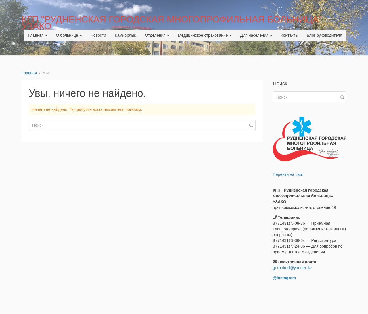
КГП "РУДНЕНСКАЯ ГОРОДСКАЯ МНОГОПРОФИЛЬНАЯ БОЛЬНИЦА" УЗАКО (172, 22)
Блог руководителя (324, 35)
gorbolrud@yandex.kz (292, 267)
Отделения (157, 35)
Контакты (289, 35)
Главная (37, 35)
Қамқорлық (126, 35)
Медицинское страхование (205, 35)
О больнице (69, 35)
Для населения (256, 35)
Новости (98, 35)
